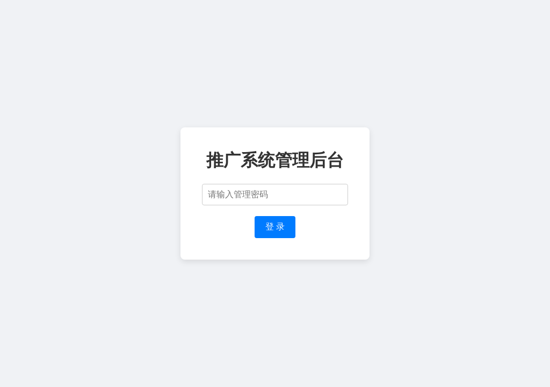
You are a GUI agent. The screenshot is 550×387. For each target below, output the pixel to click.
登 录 (275, 226)
